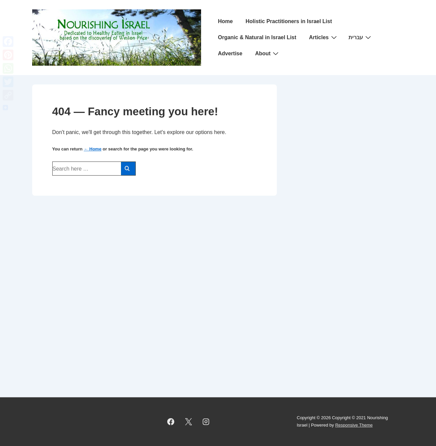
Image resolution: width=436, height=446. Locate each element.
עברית (361, 37)
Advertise (230, 53)
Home (225, 21)
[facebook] (171, 422)
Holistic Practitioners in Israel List (289, 21)
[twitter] (188, 422)
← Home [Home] (93, 148)
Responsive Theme (354, 425)
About (267, 53)
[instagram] (206, 422)
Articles (323, 37)
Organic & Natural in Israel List (257, 37)
